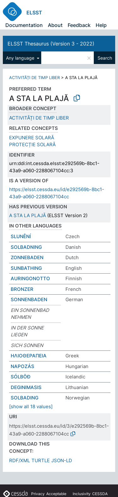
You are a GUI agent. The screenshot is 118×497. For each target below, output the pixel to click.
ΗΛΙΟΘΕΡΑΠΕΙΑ (29, 356)
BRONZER (22, 289)
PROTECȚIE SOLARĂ (32, 144)
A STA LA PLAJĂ (27, 215)
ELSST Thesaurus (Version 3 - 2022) (51, 43)
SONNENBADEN (29, 299)
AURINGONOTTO (30, 278)
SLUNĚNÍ (21, 236)
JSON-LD (61, 460)
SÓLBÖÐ (21, 377)
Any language (21, 58)
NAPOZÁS (22, 366)
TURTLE (40, 460)
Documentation (24, 25)
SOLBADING (24, 398)
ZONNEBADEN (27, 257)
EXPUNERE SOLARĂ (31, 138)
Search (105, 58)
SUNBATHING (26, 268)
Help (101, 25)
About (55, 25)
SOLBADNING (26, 247)
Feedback (79, 25)
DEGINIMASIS (26, 387)
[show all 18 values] (31, 406)
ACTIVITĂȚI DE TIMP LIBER (34, 77)
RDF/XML (19, 460)
